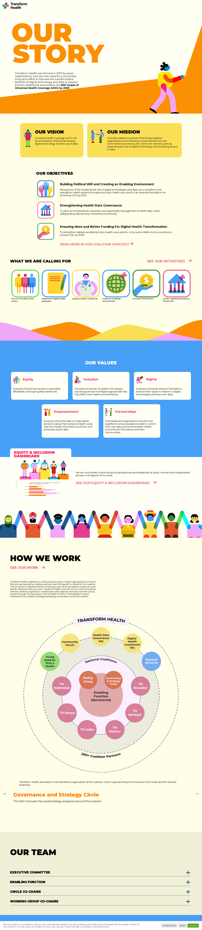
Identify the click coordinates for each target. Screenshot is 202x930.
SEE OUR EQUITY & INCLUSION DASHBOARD (116, 483)
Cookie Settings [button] (169, 925)
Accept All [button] (193, 925)
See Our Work (27, 567)
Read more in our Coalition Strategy (97, 244)
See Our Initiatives (169, 261)
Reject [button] (182, 925)
